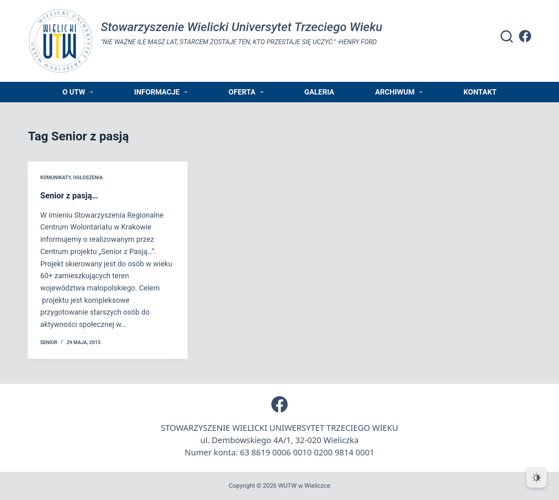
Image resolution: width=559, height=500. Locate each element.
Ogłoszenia (88, 177)
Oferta (247, 92)
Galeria (319, 92)
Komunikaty (55, 177)
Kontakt (479, 92)
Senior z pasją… (69, 195)
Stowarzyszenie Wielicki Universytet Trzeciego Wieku (241, 27)
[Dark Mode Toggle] (536, 477)
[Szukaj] (507, 36)
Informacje (162, 92)
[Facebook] (525, 36)
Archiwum (400, 92)
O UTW (79, 92)
